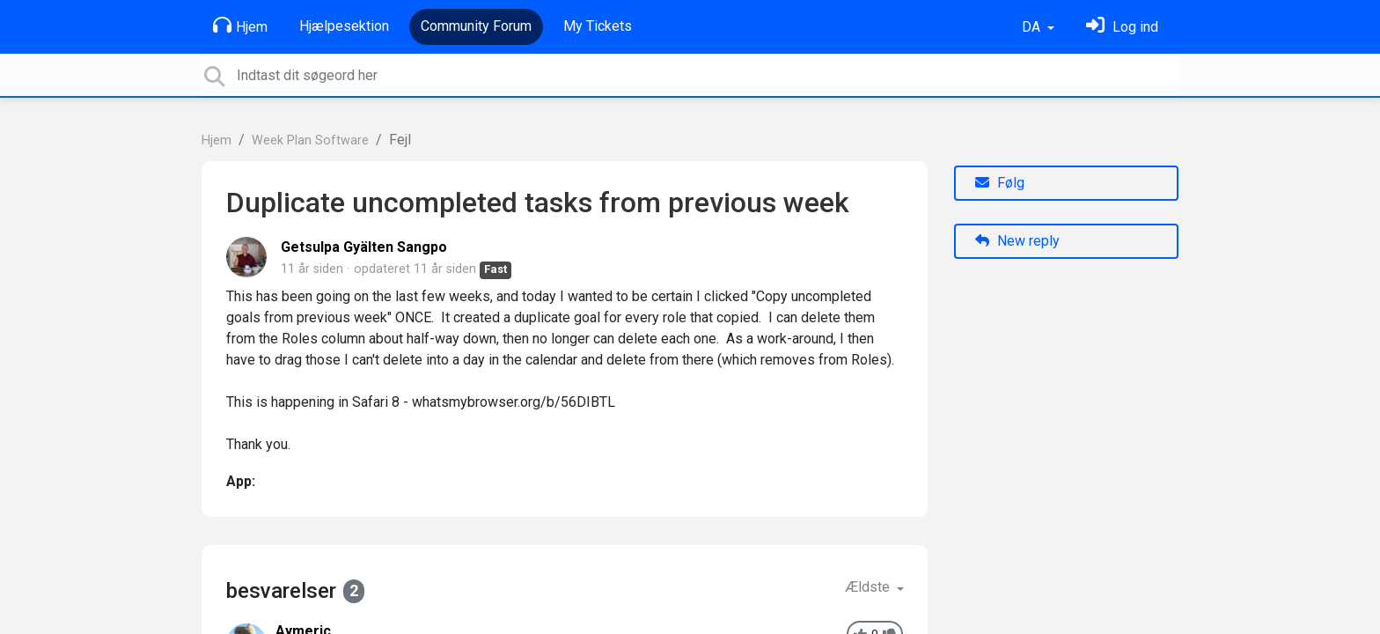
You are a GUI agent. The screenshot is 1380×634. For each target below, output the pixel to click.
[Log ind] (1122, 27)
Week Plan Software (310, 140)
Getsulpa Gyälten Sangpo (364, 247)
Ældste (869, 587)
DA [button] (1033, 26)
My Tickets (597, 26)
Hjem (240, 25)
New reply (1017, 240)
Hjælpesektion (344, 26)
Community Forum (476, 26)
